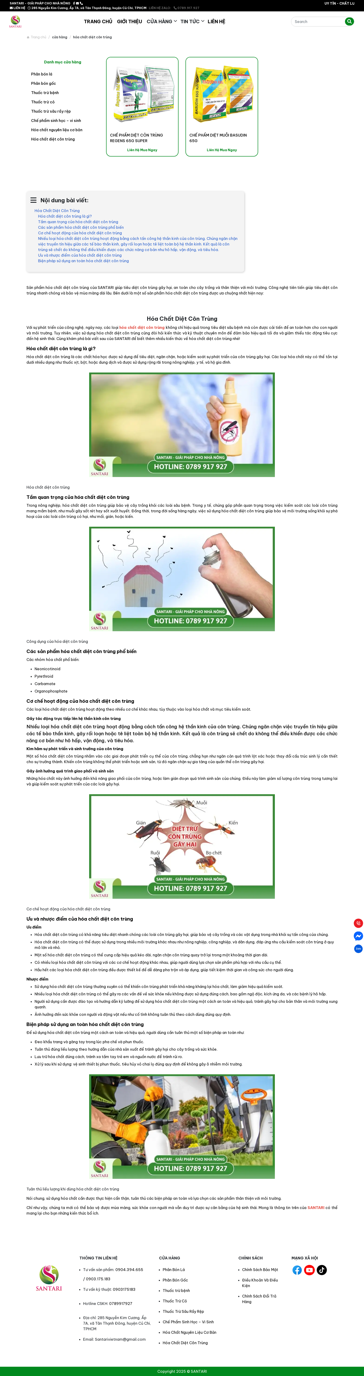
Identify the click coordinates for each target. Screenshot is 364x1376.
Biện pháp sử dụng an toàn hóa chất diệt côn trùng (83, 260)
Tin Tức (190, 21)
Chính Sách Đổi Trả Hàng (259, 1299)
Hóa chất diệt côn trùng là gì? (65, 216)
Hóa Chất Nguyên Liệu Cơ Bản (189, 1332)
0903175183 (124, 1289)
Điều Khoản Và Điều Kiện (260, 1283)
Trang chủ (38, 37)
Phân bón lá (41, 74)
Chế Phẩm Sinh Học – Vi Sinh (188, 1322)
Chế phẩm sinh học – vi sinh (56, 120)
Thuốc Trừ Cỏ (175, 1301)
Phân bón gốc (43, 83)
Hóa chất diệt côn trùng (53, 139)
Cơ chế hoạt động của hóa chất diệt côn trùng (80, 233)
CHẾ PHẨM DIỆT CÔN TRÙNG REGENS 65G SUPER (136, 138)
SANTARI (316, 1207)
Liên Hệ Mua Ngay (142, 150)
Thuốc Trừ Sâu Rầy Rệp (183, 1311)
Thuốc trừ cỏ (43, 102)
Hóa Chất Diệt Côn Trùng (57, 210)
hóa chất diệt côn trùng (142, 327)
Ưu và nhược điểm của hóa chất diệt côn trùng (80, 255)
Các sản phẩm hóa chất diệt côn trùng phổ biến (81, 227)
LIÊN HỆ (17, 8)
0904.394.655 (129, 1269)
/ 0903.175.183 (96, 1279)
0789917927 (120, 1303)
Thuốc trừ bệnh (45, 92)
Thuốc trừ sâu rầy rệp (51, 111)
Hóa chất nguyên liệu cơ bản (56, 129)
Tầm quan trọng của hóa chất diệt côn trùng (78, 221)
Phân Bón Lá (174, 1269)
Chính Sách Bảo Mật (260, 1269)
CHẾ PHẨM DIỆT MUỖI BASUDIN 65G (218, 138)
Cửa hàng (159, 21)
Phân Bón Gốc (175, 1280)
